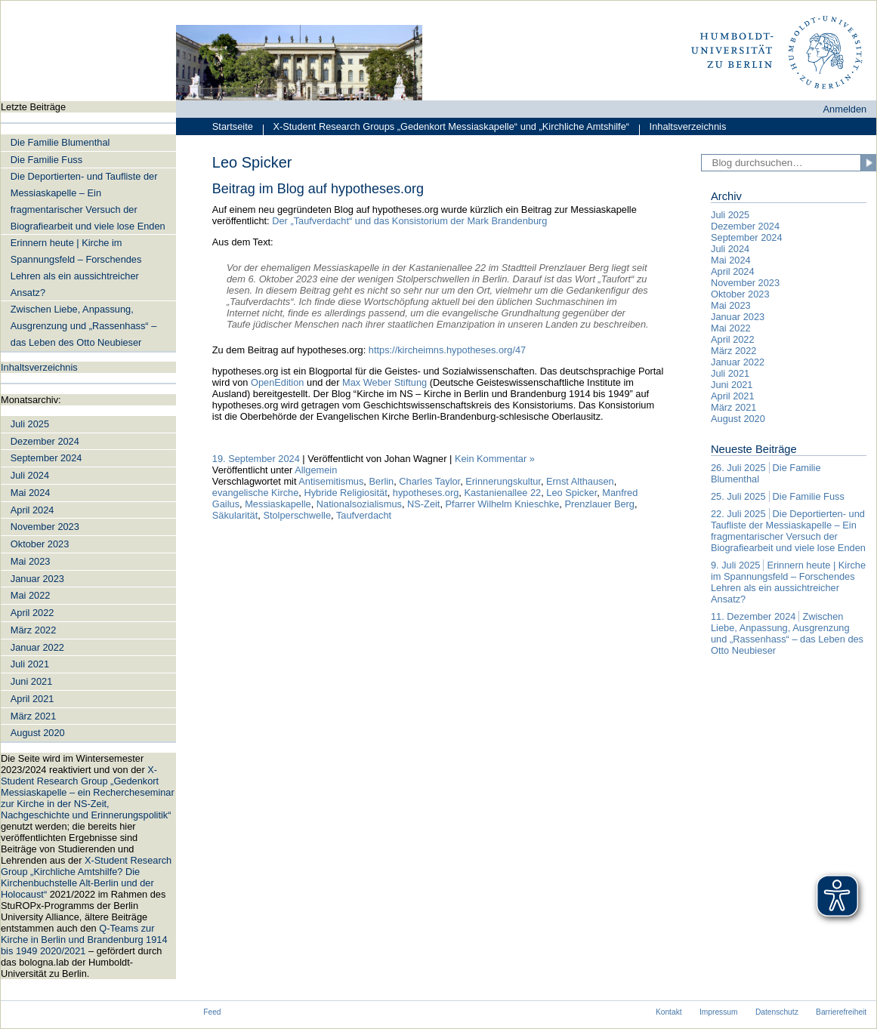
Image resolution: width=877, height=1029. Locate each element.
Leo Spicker (571, 492)
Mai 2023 (31, 561)
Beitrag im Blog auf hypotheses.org (318, 188)
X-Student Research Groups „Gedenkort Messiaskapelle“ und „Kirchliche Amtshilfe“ (446, 128)
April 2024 (32, 510)
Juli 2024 (30, 475)
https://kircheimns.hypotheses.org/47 (447, 350)
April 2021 (32, 698)
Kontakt (669, 1012)
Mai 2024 (31, 492)
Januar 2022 (37, 647)
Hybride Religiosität (345, 492)
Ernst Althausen (580, 481)
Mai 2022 (31, 595)
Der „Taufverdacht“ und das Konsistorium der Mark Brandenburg (409, 220)
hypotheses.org (426, 492)
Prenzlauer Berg (599, 504)
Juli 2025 (30, 424)
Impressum (718, 1012)
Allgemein (316, 470)
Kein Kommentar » (495, 458)
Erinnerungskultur (503, 481)
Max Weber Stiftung (383, 382)
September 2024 (46, 458)
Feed (212, 1012)
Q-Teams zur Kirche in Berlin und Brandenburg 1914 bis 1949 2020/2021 (84, 940)
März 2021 (33, 716)
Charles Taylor (429, 481)
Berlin (381, 481)
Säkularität (235, 515)
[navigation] (88, 539)
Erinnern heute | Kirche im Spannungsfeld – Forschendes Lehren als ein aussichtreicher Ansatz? (76, 267)
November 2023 (45, 526)
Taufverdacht (363, 515)
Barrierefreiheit (841, 1012)
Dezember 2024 (45, 441)
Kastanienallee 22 (502, 492)
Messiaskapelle (278, 504)
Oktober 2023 (40, 544)
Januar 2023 (37, 578)
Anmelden (845, 109)
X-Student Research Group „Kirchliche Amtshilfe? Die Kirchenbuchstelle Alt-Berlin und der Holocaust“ (86, 877)
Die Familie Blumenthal (60, 142)
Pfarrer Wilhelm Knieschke (503, 504)
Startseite (232, 126)
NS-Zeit (423, 504)
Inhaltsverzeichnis (683, 128)
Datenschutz (776, 1012)
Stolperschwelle (297, 515)
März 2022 (33, 630)
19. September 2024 (256, 458)
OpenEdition (277, 382)
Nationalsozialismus (359, 504)
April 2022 (32, 612)
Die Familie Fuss (46, 159)
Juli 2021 (30, 664)
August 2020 (38, 732)
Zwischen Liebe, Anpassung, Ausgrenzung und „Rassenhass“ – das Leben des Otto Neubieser (84, 325)
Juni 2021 (32, 681)
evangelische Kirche (255, 492)
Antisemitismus (330, 481)
